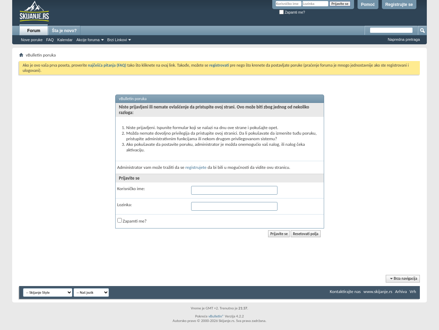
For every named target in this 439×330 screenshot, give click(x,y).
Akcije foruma (88, 40)
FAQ (50, 40)
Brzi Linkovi (117, 40)
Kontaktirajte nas (345, 291)
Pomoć (368, 4)
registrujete (195, 167)
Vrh (413, 291)
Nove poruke (31, 40)
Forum (33, 30)
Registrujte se (399, 4)
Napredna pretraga (404, 39)
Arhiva (401, 291)
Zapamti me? (292, 12)
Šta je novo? (64, 30)
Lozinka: (124, 204)
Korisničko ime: (131, 188)
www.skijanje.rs (377, 291)
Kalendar (64, 40)
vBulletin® (216, 316)
